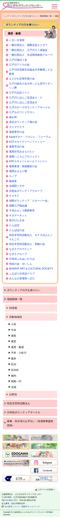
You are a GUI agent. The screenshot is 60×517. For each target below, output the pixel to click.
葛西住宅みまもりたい (22, 151)
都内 (13, 375)
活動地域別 (15, 317)
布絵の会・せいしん (20, 263)
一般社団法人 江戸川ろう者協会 (28, 50)
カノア (13, 176)
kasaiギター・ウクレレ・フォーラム (30, 136)
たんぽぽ (14, 225)
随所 (13, 358)
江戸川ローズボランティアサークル (29, 107)
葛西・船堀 (17, 347)
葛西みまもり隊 (18, 171)
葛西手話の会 (16, 146)
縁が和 (13, 117)
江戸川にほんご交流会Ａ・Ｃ (25, 97)
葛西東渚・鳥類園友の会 (23, 166)
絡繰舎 (13, 181)
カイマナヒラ (16, 127)
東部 (13, 341)
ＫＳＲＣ (14, 195)
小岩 (13, 324)
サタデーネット (18, 215)
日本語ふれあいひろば (22, 258)
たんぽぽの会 (16, 230)
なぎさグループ (18, 254)
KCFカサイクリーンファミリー (27, 141)
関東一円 (16, 381)
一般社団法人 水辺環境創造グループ (31, 54)
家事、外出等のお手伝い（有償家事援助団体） (30, 423)
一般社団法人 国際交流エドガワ (30, 45)
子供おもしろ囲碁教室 (22, 210)
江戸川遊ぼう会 (18, 59)
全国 (13, 387)
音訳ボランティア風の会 (23, 122)
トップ (6, 16)
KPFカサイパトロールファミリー (28, 161)
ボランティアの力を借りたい (24, 16)
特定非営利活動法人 (18, 403)
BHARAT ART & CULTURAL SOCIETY (31, 268)
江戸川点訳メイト (19, 92)
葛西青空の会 (16, 132)
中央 (13, 330)
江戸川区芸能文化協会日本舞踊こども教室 (31, 71)
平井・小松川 (18, 352)
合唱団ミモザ (16, 186)
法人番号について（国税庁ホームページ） (22, 506)
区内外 (15, 370)
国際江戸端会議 (18, 205)
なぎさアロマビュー (20, 249)
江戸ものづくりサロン (22, 112)
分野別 (13, 394)
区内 (13, 364)
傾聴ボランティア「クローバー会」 (29, 200)
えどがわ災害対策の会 (22, 78)
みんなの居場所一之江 (22, 278)
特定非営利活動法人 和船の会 (27, 244)
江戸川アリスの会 (19, 64)
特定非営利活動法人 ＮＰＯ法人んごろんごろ (31, 237)
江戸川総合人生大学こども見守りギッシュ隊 (31, 85)
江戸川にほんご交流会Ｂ (23, 102)
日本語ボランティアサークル (23, 412)
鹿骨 (13, 335)
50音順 (13, 308)
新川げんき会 (16, 220)
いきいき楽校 (16, 40)
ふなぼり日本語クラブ (22, 273)
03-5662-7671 (12, 500)
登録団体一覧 (14, 299)
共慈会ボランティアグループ (25, 191)
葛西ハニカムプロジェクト (24, 156)
